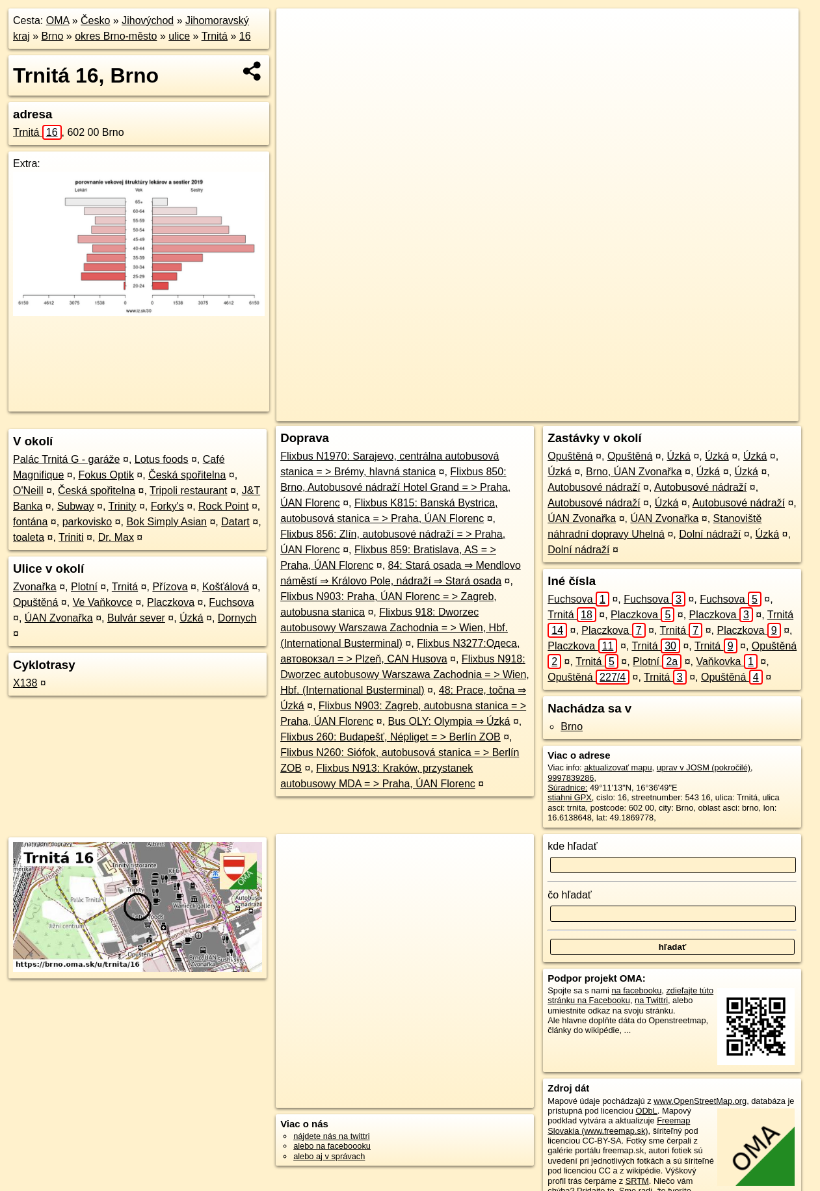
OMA (58, 20)
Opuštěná (35, 602)
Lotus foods (162, 459)
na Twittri (651, 1000)
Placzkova (170, 602)
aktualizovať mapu (618, 767)
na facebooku (636, 990)
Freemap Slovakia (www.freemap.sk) (619, 1125)
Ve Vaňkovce (103, 602)
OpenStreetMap (582, 411)
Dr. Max (116, 537)
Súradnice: (567, 787)
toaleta (28, 537)
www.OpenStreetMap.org (700, 1101)
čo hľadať (570, 894)
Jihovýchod (148, 20)
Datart (235, 521)
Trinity (123, 506)
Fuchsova (231, 602)
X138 (25, 682)
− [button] (299, 50)
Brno (53, 36)
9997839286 (571, 778)
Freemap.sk (649, 411)
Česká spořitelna (187, 474)
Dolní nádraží (710, 534)
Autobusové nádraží (594, 487)
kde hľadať (573, 846)
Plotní (84, 586)
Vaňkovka (726, 661)
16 (245, 36)
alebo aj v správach (329, 1156)
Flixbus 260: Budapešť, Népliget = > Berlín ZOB (390, 736)
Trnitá (215, 36)
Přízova (169, 586)
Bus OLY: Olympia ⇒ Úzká (449, 721)
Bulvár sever (136, 617)
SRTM (637, 1181)
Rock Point (223, 506)
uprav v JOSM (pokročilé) (703, 767)
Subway (75, 506)
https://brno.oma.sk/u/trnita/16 (743, 411)
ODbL (646, 1111)
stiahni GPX (570, 797)
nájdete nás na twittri (331, 1136)
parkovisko (87, 521)
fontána (30, 521)
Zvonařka (35, 586)
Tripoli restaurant (188, 490)
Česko (95, 20)
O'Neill (28, 490)
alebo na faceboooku (332, 1146)
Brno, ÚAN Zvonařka (634, 471)
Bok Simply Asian (166, 521)
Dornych (237, 617)
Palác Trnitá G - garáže (66, 459)
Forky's (167, 506)
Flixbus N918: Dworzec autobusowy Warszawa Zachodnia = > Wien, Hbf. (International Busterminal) (404, 674)
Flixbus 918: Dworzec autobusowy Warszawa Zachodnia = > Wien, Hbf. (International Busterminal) (394, 628)
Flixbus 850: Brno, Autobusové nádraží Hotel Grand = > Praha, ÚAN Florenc (395, 487)
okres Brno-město (116, 36)
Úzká (191, 617)
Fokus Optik (106, 474)
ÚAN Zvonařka (59, 617)
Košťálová (225, 586)
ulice (179, 36)
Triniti (71, 537)
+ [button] (299, 30)
